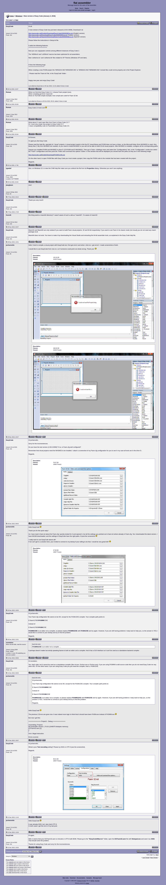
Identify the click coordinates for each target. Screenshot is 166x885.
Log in (93, 10)
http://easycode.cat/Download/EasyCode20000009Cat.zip (48, 35)
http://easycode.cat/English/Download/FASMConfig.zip (47, 155)
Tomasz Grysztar (81, 880)
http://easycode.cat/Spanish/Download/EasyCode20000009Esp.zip (51, 37)
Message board (97, 878)
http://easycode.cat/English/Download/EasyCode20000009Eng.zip (51, 33)
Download (72, 878)
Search (81, 8)
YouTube (97, 880)
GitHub (92, 880)
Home (76, 8)
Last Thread (146, 857)
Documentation (81, 878)
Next (16, 20)
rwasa (87, 883)
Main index (66, 878)
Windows (19, 16)
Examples (89, 878)
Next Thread (154, 857)
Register (87, 8)
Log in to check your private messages (80, 10)
